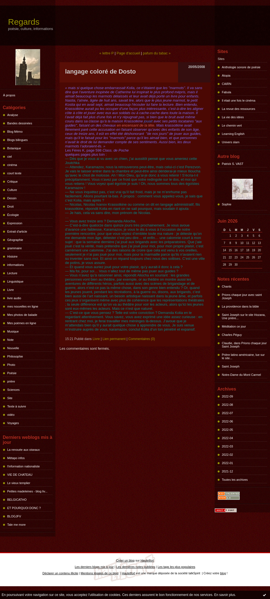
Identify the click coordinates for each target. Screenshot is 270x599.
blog (223, 573)
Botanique (14, 148)
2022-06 (227, 421)
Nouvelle (13, 348)
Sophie (226, 204)
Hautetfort (147, 560)
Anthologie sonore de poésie (241, 67)
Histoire (12, 256)
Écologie (13, 215)
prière (11, 381)
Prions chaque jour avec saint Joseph (242, 296)
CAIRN (226, 83)
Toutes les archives (235, 479)
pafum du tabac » (157, 53)
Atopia (226, 75)
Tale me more (16, 524)
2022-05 (227, 429)
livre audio (14, 298)
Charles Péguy (232, 334)
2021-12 (227, 471)
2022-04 (227, 438)
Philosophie (15, 356)
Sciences (13, 389)
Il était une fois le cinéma (238, 100)
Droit (10, 206)
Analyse (12, 115)
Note (10, 339)
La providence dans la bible (240, 306)
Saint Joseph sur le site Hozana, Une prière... (244, 316)
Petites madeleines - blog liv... (27, 491)
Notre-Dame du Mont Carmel (241, 374)
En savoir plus (224, 595)
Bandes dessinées (19, 123)
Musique (13, 331)
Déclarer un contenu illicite (60, 573)
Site (9, 398)
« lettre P (106, 53)
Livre (10, 289)
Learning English (233, 133)
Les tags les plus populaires (176, 566)
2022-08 (227, 404)
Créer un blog (125, 560)
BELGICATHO (17, 499)
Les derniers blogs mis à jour (94, 566)
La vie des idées (233, 117)
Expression (14, 223)
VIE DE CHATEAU (19, 474)
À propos (9, 95)
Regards (23, 21)
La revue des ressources (238, 108)
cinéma (12, 165)
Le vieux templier (18, 483)
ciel (9, 156)
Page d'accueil (128, 53)
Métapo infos (16, 458)
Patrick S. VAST (232, 163)
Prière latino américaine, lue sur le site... (243, 356)
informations (15, 264)
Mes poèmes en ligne (21, 323)
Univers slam (231, 142)
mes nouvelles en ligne (22, 306)
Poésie (12, 373)
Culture (12, 190)
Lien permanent (113, 339)
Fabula (226, 92)
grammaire (14, 248)
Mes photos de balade (22, 314)
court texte (14, 173)
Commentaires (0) (141, 339)
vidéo (10, 414)
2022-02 (227, 454)
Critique (12, 181)
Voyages (13, 423)
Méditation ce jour (234, 326)
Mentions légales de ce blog (99, 573)
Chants (227, 286)
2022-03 (227, 446)
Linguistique (15, 281)
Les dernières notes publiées (135, 566)
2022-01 (227, 463)
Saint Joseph (231, 366)
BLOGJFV (14, 516)
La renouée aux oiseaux (23, 449)
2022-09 (227, 396)
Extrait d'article (17, 231)
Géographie (15, 239)
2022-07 (227, 413)
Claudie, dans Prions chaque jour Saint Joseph (244, 344)
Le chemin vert (232, 125)
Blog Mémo (15, 131)
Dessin (12, 198)
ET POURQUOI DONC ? (24, 508)
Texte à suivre (16, 406)
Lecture (12, 273)
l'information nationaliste (23, 466)
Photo (11, 364)
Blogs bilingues (17, 140)
